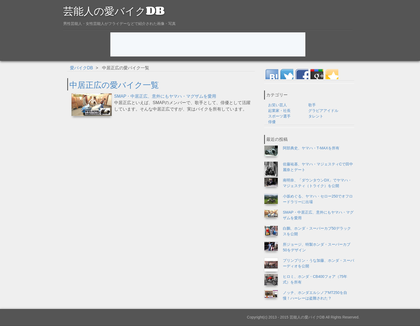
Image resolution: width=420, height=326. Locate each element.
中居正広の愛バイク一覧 (114, 84)
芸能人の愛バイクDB (114, 10)
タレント (315, 116)
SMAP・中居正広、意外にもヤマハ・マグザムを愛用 (165, 96)
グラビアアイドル (323, 110)
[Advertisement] (207, 44)
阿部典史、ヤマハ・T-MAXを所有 (311, 148)
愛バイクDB (81, 68)
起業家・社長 (279, 110)
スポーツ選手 (279, 116)
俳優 (272, 122)
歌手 (312, 105)
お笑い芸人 (277, 105)
